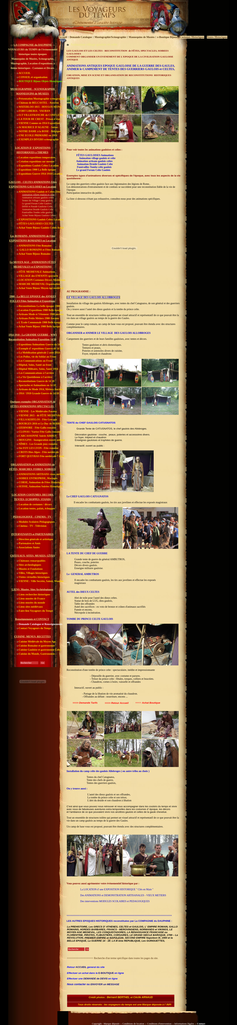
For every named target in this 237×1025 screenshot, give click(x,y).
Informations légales (184, 1023)
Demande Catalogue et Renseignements (39, 624)
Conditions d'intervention (159, 1023)
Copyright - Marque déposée (105, 1023)
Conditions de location (133, 1023)
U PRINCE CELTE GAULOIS (96, 619)
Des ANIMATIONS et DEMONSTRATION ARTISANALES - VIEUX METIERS (123, 895)
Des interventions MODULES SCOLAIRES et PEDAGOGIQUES (115, 901)
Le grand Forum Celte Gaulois (93, 170)
